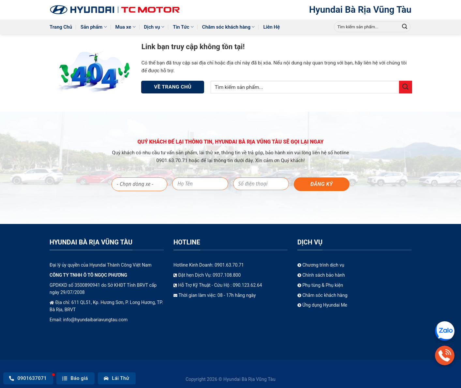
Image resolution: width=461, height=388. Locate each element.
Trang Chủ (61, 27)
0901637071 (28, 378)
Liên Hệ (271, 27)
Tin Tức (183, 27)
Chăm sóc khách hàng (228, 27)
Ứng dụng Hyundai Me (322, 305)
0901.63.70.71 (172, 160)
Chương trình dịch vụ (320, 265)
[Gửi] (404, 27)
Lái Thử (116, 378)
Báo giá (75, 378)
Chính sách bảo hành (321, 275)
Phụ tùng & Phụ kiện (320, 285)
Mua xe (125, 27)
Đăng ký (321, 184)
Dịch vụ (154, 27)
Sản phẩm (94, 27)
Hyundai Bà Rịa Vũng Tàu (360, 9)
